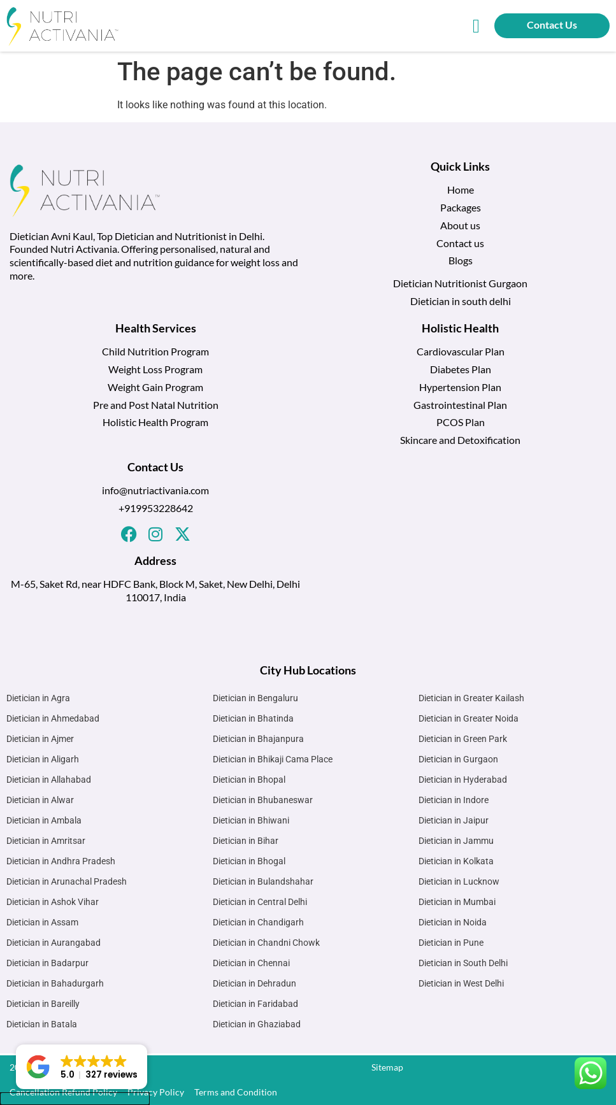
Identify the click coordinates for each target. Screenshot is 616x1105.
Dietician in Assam (42, 922)
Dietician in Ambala (44, 820)
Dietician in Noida (453, 922)
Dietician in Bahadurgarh (55, 983)
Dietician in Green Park (463, 739)
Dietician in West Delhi (461, 983)
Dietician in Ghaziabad (257, 1024)
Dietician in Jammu (456, 841)
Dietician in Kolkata (456, 861)
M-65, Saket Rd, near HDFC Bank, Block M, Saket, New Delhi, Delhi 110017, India (155, 590)
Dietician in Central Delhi (260, 902)
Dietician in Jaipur (454, 820)
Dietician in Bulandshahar (263, 881)
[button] (476, 25)
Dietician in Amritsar (45, 841)
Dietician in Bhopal (249, 779)
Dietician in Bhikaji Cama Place (273, 759)
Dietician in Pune (451, 942)
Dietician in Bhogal (249, 861)
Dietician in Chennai (251, 963)
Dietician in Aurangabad (53, 942)
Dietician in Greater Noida (469, 718)
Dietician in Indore (454, 800)
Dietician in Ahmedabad (52, 718)
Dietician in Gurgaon (458, 759)
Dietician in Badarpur (47, 963)
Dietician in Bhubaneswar (263, 800)
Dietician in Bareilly (43, 1004)
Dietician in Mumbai (457, 902)
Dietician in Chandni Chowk (266, 942)
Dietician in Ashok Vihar (52, 902)
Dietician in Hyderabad (463, 779)
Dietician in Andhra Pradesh (60, 861)
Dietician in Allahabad (48, 779)
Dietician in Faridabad (255, 1004)
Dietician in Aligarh (42, 759)
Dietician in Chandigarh (258, 922)
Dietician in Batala (41, 1024)
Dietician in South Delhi (463, 963)
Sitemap (387, 1067)
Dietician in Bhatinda (253, 718)
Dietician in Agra (38, 698)
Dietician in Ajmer (40, 739)
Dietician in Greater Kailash (471, 698)
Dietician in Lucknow (459, 881)
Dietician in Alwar (40, 800)
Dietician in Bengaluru (255, 698)
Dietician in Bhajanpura (258, 739)
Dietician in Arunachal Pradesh (66, 881)
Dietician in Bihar (245, 841)
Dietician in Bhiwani (251, 820)
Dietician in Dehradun (254, 983)
